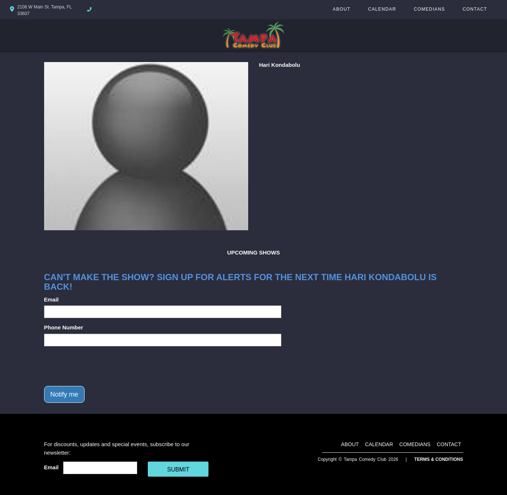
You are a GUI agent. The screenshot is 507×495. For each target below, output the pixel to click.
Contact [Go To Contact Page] (475, 9)
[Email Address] (100, 468)
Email (51, 299)
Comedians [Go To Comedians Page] (429, 9)
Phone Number (63, 327)
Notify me (64, 394)
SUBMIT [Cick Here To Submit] (178, 469)
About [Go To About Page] (341, 9)
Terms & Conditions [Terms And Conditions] (438, 459)
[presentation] (100, 366)
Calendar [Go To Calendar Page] (382, 9)
